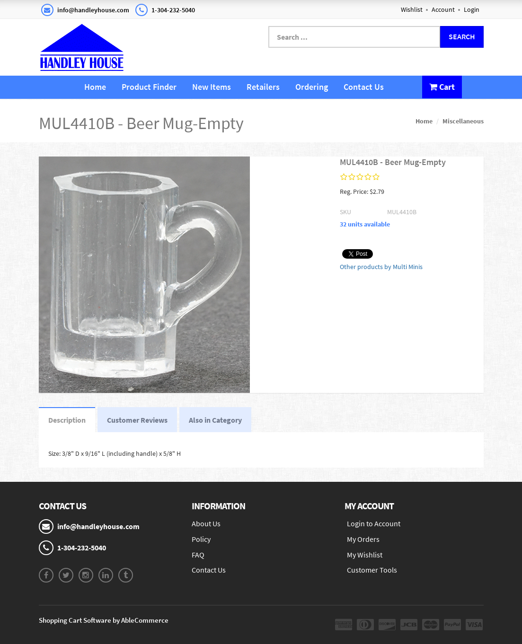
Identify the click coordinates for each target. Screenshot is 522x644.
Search (462, 36)
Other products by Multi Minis (381, 266)
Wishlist (412, 9)
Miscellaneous (463, 121)
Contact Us (364, 86)
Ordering (311, 86)
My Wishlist (364, 554)
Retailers (263, 86)
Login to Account (373, 523)
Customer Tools (372, 569)
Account (443, 9)
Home (95, 86)
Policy (201, 539)
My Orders (363, 539)
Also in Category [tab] (215, 420)
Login (471, 9)
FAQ (198, 554)
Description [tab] (67, 420)
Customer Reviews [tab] (137, 420)
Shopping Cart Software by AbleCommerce (103, 620)
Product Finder (149, 86)
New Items (211, 86)
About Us (206, 523)
